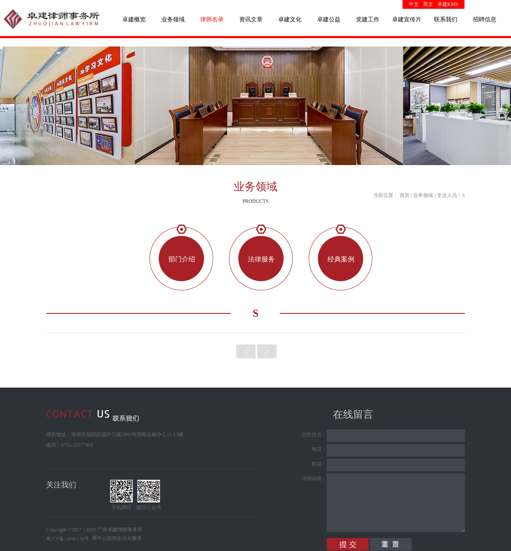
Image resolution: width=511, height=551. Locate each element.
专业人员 (447, 195)
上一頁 (246, 351)
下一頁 (266, 351)
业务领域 (423, 195)
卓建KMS (447, 4)
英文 (428, 4)
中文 (414, 4)
